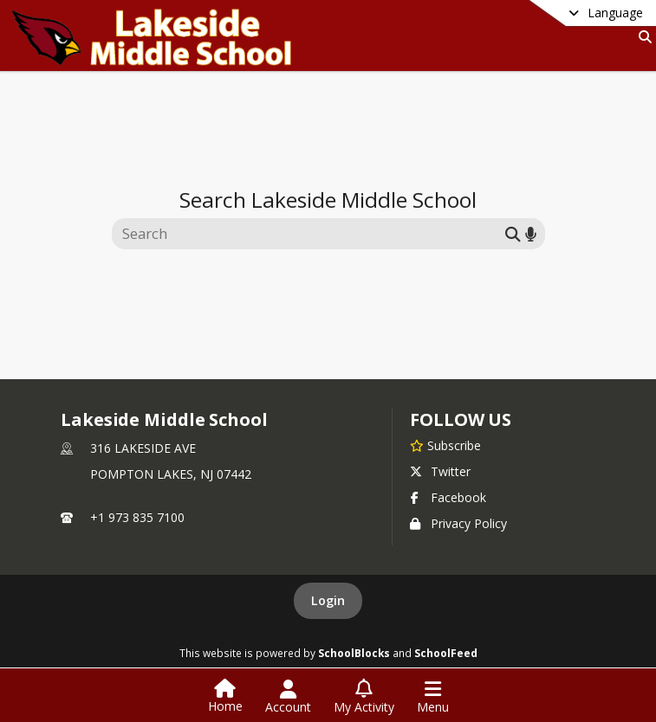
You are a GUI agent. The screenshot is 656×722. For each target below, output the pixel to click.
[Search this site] (310, 233)
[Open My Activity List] (364, 697)
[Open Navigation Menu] (433, 697)
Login (328, 600)
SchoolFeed (445, 653)
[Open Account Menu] (288, 697)
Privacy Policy (458, 523)
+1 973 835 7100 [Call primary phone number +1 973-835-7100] (137, 517)
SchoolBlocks (354, 653)
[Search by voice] (530, 233)
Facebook (448, 497)
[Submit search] (513, 233)
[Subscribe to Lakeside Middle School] (445, 444)
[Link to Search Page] (642, 37)
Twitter (440, 471)
